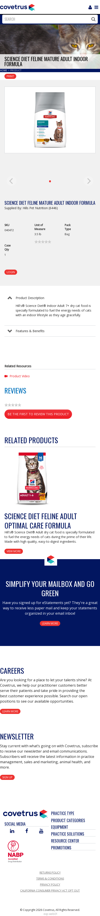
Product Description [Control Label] (30, 298)
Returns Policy (50, 872)
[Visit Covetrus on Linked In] (12, 831)
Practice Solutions (67, 834)
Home (4, 70)
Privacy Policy (50, 884)
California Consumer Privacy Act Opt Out (50, 890)
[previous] (11, 181)
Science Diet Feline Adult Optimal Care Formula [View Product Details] (40, 521)
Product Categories (68, 820)
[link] (42, 242)
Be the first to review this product (40, 415)
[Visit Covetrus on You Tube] (41, 831)
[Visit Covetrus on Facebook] (26, 831)
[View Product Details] (32, 478)
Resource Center (65, 841)
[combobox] (49, 19)
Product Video (17, 376)
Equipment (59, 827)
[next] (88, 181)
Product (15, 70)
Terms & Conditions (50, 878)
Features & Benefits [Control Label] (30, 331)
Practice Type (62, 813)
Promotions (61, 847)
